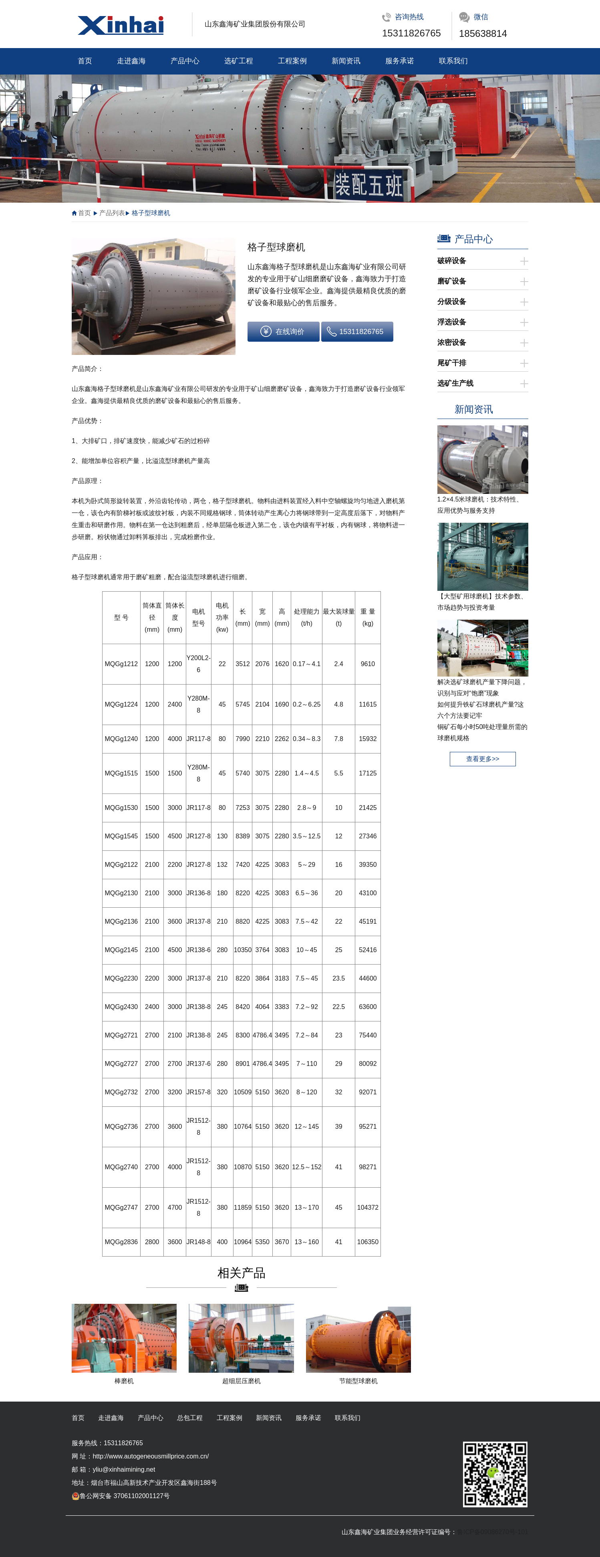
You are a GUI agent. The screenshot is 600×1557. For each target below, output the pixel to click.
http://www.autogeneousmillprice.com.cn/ (151, 1456)
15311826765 (411, 33)
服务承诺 (399, 61)
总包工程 (190, 1417)
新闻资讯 (346, 61)
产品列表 (112, 212)
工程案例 (292, 61)
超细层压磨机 (241, 1381)
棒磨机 (124, 1381)
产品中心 (185, 61)
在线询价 (290, 332)
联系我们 (453, 61)
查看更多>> (482, 758)
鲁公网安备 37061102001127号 (121, 1496)
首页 (85, 61)
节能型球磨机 (358, 1381)
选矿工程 (238, 61)
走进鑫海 (131, 61)
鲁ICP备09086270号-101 (492, 1532)
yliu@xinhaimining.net (124, 1469)
